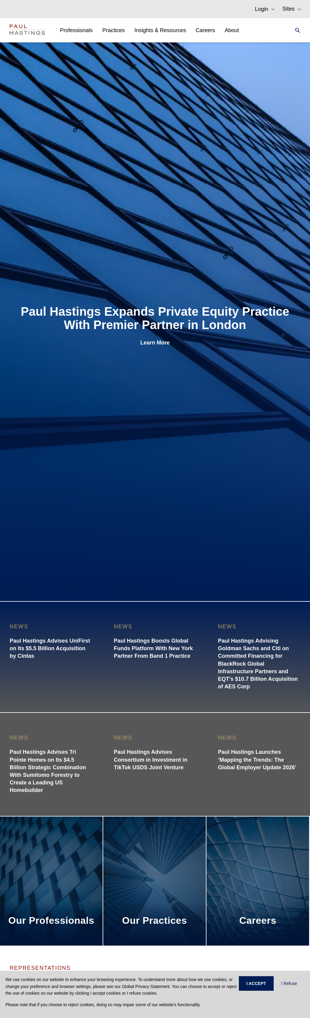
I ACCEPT (256, 983)
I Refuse (289, 983)
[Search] (295, 30)
